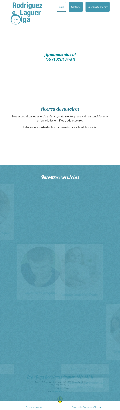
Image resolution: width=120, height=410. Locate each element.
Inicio (61, 6)
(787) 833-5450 (60, 59)
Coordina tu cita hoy (98, 6)
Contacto (76, 6)
